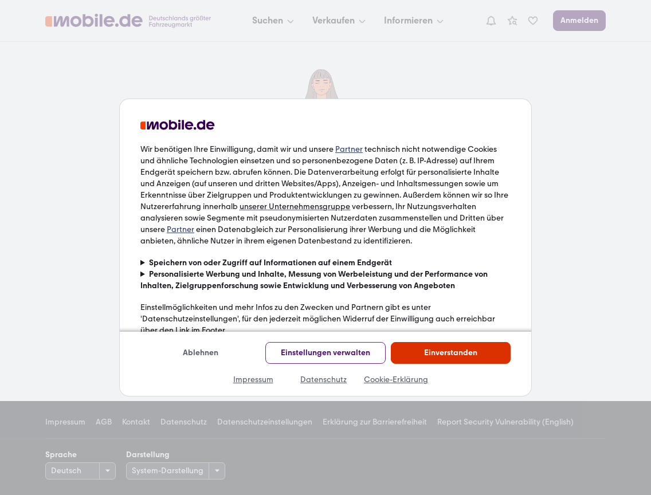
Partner (349, 149)
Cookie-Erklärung (396, 379)
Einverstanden (450, 353)
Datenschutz (323, 379)
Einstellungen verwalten (325, 353)
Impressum (253, 379)
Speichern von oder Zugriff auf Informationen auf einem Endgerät (270, 263)
